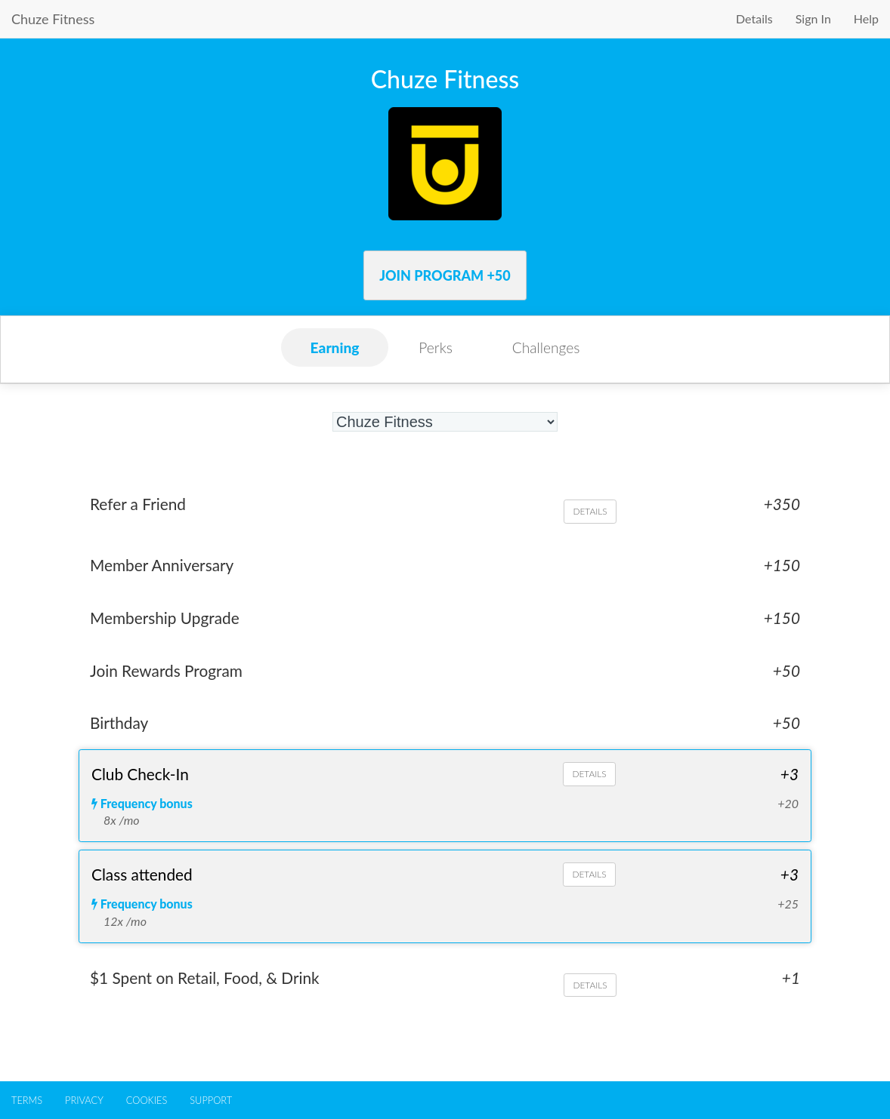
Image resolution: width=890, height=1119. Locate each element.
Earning (335, 347)
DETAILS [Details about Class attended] (589, 875)
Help (866, 18)
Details (754, 18)
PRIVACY (84, 1100)
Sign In (813, 18)
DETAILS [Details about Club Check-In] (589, 773)
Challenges (546, 347)
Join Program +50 (445, 275)
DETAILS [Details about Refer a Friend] (590, 511)
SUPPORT (211, 1100)
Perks (436, 347)
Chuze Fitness (52, 19)
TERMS (26, 1100)
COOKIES (146, 1100)
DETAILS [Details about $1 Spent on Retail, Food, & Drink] (590, 985)
